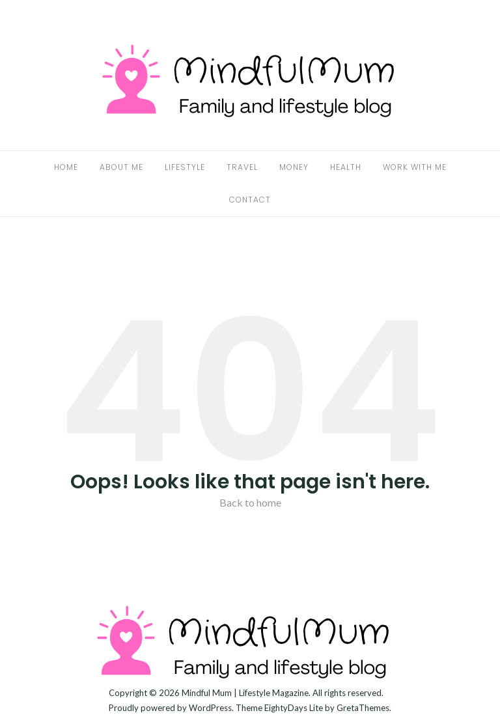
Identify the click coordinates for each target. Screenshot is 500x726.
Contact (250, 199)
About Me (121, 167)
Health (345, 167)
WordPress (210, 708)
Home (66, 167)
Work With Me (415, 167)
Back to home (250, 502)
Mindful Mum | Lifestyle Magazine (245, 693)
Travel (242, 167)
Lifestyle (185, 167)
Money (294, 167)
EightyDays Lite (293, 708)
